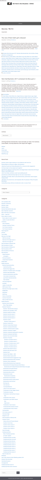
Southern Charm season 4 (8, 426)
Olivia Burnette (33, 109)
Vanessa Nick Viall (25, 115)
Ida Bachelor (11, 68)
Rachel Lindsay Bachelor (7, 112)
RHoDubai (4, 455)
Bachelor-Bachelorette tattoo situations (11, 359)
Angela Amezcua (18, 58)
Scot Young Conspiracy (7, 227)
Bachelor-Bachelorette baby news (9, 209)
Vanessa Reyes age (33, 115)
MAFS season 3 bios (7, 287)
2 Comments (5, 118)
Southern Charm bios (7, 423)
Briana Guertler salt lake (27, 61)
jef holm (3, 232)
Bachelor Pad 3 (6, 352)
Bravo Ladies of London (7, 216)
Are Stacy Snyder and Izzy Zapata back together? (12, 168)
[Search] (18, 472)
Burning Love (6, 383)
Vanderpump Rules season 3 (9, 444)
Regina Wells (19, 114)
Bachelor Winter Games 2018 (9, 355)
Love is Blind (4, 234)
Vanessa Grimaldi (5, 115)
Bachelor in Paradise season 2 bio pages (11, 270)
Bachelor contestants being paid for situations (13, 332)
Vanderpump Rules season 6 (8, 464)
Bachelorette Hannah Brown (9, 377)
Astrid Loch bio (7, 99)
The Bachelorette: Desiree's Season (10, 406)
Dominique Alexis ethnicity (7, 64)
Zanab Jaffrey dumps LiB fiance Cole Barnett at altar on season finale (16, 183)
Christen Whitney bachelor (11, 101)
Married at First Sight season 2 (9, 239)
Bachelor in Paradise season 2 (10, 339)
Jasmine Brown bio (10, 107)
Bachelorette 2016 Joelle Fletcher (10, 368)
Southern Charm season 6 (8, 428)
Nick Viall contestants (25, 109)
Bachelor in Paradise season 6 (10, 346)
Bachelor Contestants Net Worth (10, 334)
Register (3, 146)
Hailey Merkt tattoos (31, 66)
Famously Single (6, 413)
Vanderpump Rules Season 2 (9, 443)
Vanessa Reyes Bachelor (7, 117)
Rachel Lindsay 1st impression (31, 110)
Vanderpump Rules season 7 (9, 450)
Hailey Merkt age (5, 66)
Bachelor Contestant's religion (9, 330)
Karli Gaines (16, 107)
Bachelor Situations (7, 307)
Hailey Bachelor (28, 64)
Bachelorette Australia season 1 (10, 370)
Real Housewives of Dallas (7, 245)
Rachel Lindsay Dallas (16, 112)
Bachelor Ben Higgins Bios (9, 268)
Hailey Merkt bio (12, 66)
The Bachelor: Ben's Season (9, 397)
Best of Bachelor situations (7, 210)
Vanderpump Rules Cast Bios (9, 437)
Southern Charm (6, 419)
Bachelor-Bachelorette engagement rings (12, 357)
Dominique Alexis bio (32, 63)
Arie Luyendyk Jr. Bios (6, 201)
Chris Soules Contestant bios (9, 276)
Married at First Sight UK (8, 241)
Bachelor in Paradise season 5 (10, 345)
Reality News (4, 261)
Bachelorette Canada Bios (9, 375)
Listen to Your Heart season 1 (9, 388)
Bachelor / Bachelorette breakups (10, 308)
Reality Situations (5, 301)
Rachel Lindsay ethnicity (27, 112)
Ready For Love (6, 415)
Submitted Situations (6, 461)
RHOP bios (5, 294)
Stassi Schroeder (6, 430)
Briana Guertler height (17, 61)
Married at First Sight (6, 236)
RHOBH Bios (5, 290)
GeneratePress (30, 478)
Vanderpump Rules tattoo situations (9, 466)
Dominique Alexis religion (18, 64)
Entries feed (4, 150)
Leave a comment (7, 73)
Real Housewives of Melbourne (8, 247)
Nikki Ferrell (6, 403)
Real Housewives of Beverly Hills (8, 243)
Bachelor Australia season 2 (9, 314)
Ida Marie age (22, 68)
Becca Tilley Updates (7, 305)
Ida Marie (17, 68)
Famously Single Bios (7, 281)
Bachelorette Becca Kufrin (8, 372)
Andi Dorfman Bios (7, 267)
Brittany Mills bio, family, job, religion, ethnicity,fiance (13, 164)
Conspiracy (4, 221)
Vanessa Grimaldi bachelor (15, 115)
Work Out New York (7, 453)
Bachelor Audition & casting (9, 312)
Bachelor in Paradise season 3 (10, 341)
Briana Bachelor (21, 59)
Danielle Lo (12, 102)
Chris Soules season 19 (7, 412)
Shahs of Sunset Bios (7, 296)
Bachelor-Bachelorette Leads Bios (10, 274)
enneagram (5, 256)
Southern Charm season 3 (8, 424)
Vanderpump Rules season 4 (9, 446)
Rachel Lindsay (22, 110)
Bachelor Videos (5, 207)
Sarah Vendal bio (32, 69)
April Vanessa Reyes (23, 97)
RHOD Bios (5, 292)
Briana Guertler (28, 59)
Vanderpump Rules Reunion (9, 441)
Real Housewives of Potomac (8, 250)
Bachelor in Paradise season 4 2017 (11, 343)
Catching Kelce (6, 410)
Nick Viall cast (17, 109)
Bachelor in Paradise (7, 337)
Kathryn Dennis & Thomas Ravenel (10, 421)
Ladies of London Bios (7, 285)
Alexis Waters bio (28, 56)
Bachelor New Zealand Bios (9, 272)
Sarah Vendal (17, 69)
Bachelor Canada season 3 (10, 321)
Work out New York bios (8, 299)
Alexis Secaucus (6, 56)
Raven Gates (35, 112)
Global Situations (6, 254)
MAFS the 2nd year (6, 238)
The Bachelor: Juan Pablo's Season (10, 399)
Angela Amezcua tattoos (12, 59)
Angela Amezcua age (29, 96)
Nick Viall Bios (32, 53)
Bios (5, 395)
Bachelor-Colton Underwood (9, 361)
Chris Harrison (6, 384)
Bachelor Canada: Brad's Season (10, 325)
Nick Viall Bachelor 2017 (9, 109)
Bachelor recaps (5, 205)
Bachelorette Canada (7, 374)
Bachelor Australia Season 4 (9, 317)
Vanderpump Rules (7, 432)
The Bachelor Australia (8, 392)
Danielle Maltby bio (19, 104)
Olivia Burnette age (6, 110)
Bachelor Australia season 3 (9, 316)
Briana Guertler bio (8, 61)
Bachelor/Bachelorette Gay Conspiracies (11, 363)
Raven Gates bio (12, 114)
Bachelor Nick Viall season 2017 (9, 53)
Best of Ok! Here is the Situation (8, 212)
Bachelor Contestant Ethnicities (10, 326)
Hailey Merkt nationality (22, 66)
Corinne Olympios (30, 101)
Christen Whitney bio (21, 101)
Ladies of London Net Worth (8, 219)
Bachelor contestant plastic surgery (10, 328)
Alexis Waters (13, 56)
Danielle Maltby (11, 104)
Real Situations (5, 252)
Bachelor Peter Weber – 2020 (9, 354)
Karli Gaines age (23, 107)
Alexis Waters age (20, 56)
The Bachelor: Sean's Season (9, 404)
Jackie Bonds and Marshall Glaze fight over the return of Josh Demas (16, 174)
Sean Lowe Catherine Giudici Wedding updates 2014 (13, 457)
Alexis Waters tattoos (10, 58)
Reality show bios (5, 263)
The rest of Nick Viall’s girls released (14, 38)
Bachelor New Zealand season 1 (10, 348)
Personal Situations (7, 258)
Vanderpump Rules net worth (9, 439)
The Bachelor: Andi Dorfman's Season (11, 394)
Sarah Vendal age (24, 69)
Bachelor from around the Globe (10, 336)
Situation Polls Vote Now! (7, 459)
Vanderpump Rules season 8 (9, 452)
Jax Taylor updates (7, 435)
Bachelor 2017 (13, 99)
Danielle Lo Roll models (20, 102)
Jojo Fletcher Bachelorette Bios (9, 277)
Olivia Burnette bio (14, 110)
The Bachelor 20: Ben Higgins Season (11, 390)
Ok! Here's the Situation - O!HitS (23, 4)
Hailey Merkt (34, 64)
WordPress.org (5, 153)
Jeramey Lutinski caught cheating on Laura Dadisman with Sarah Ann (16, 162)
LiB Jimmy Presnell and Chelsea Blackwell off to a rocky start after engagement (18, 166)
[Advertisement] (20, 13)
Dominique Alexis (12, 63)
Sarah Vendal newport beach (14, 71)
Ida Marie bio (28, 68)
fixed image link (5, 230)
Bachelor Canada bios (6, 203)
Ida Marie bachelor (13, 105)
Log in (3, 148)
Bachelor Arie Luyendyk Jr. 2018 (10, 310)
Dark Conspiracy (6, 223)
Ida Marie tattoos (10, 69)
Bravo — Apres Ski (5, 214)
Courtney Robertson (7, 386)
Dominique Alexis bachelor (22, 63)
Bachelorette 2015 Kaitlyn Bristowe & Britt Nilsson (14, 365)
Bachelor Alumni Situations (8, 303)
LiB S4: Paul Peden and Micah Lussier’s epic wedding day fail (14, 173)
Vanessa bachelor (32, 114)
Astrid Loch (30, 97)
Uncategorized (9, 55)
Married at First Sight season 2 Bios (10, 288)
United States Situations (8, 259)
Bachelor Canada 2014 (8, 323)
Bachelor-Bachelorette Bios (22, 53)
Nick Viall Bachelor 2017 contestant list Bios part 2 (18, 79)
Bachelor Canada (7, 319)
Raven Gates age (5, 114)
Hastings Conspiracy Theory (8, 225)
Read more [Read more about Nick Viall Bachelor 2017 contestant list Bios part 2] (18, 91)
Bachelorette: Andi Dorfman (9, 381)
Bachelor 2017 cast (21, 99)
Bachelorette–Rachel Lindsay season (11, 379)
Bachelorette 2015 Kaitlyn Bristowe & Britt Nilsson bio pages (17, 366)
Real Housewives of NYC (7, 248)
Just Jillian (5, 283)
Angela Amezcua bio (27, 58)
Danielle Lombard (29, 102)
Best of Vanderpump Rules (9, 433)
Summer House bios (7, 297)
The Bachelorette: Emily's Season (10, 408)
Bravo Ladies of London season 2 (9, 218)
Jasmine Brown (27, 105)
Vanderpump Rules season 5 (9, 448)
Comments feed (5, 151)
